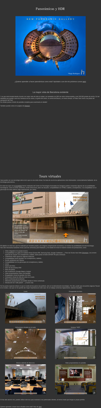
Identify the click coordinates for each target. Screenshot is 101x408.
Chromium (85, 253)
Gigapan (27, 106)
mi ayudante (18, 186)
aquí (84, 82)
